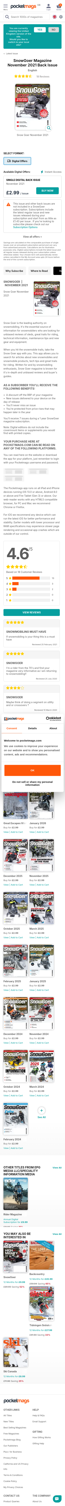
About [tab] (53, 728)
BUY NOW (48, 190)
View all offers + (32, 236)
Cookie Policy (10, 1481)
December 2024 (13, 1034)
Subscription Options (25, 227)
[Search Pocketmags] (7, 17)
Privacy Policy (10, 1458)
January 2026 (37, 823)
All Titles (7, 1415)
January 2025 (37, 981)
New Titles (8, 1421)
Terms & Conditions (13, 1475)
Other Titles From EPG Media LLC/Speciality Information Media (21, 1167)
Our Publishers (10, 1445)
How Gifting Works (42, 1437)
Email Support (39, 1421)
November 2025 (39, 875)
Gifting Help (38, 1443)
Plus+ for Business (12, 1451)
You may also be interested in (17, 1234)
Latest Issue (12, 53)
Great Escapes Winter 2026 (15, 823)
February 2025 (12, 981)
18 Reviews (42, 76)
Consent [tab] (11, 728)
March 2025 (36, 928)
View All (57, 1167)
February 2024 (12, 1139)
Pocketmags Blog (12, 1439)
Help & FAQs (39, 1415)
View (6, 832)
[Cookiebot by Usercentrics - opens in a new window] (46, 719)
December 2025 (13, 875)
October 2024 (11, 1086)
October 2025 (11, 928)
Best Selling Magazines (14, 1427)
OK (32, 770)
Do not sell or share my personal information (32, 783)
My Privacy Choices (13, 1487)
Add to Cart (17, 832)
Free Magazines (11, 1433)
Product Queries (11, 1501)
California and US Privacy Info (15, 1466)
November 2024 (39, 1034)
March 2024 (36, 1086)
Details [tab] (32, 728)
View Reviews (32, 612)
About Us (37, 1501)
